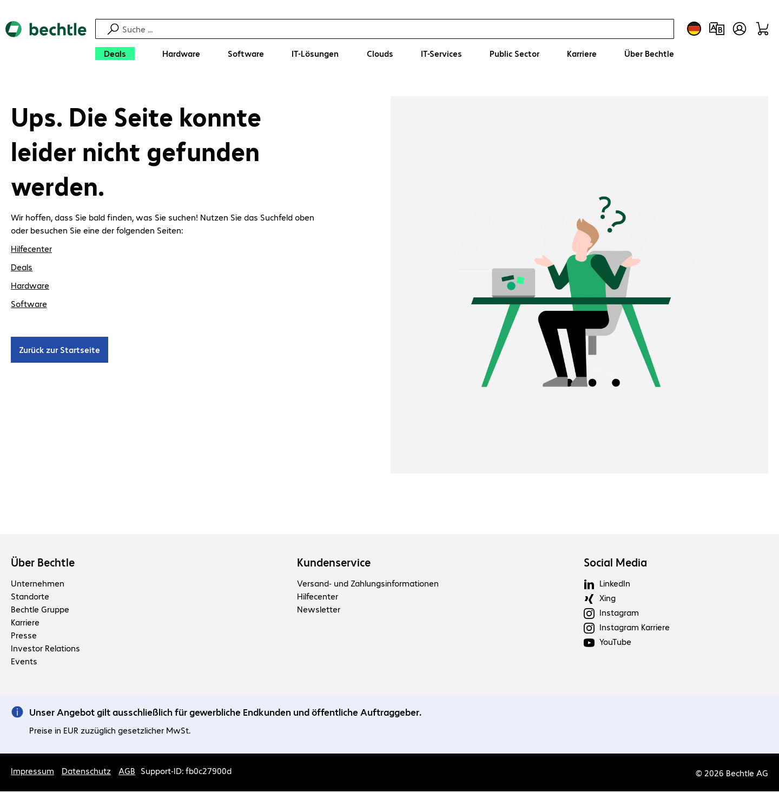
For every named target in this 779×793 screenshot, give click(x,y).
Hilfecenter (31, 250)
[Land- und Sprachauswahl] (694, 29)
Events (24, 662)
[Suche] (397, 28)
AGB (126, 772)
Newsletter (318, 610)
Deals (21, 268)
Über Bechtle (43, 563)
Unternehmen (37, 584)
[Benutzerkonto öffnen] (739, 28)
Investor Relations (45, 649)
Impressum (32, 772)
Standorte (30, 597)
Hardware (30, 286)
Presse (24, 636)
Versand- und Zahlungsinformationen (368, 584)
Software (29, 305)
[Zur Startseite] (46, 43)
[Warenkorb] (762, 28)
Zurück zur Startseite (59, 351)
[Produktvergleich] (717, 28)
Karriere (25, 623)
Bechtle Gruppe (40, 610)
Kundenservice (334, 563)
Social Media (615, 563)
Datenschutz (86, 772)
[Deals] (115, 53)
